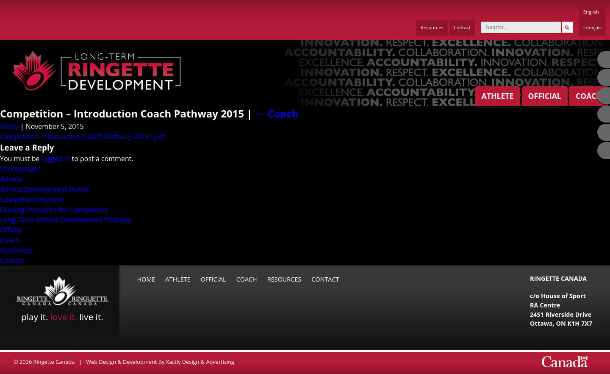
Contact (462, 27)
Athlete (498, 96)
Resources (432, 27)
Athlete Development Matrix (44, 189)
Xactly (9, 126)
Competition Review (31, 199)
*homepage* (20, 168)
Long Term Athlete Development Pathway (65, 219)
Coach (589, 96)
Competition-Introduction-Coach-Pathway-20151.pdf (82, 136)
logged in (56, 158)
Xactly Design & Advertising (200, 362)
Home (146, 279)
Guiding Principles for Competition (54, 209)
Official (544, 96)
